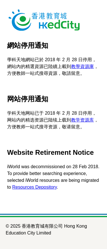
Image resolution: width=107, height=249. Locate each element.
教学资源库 (82, 120)
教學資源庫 (82, 66)
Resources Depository (34, 187)
